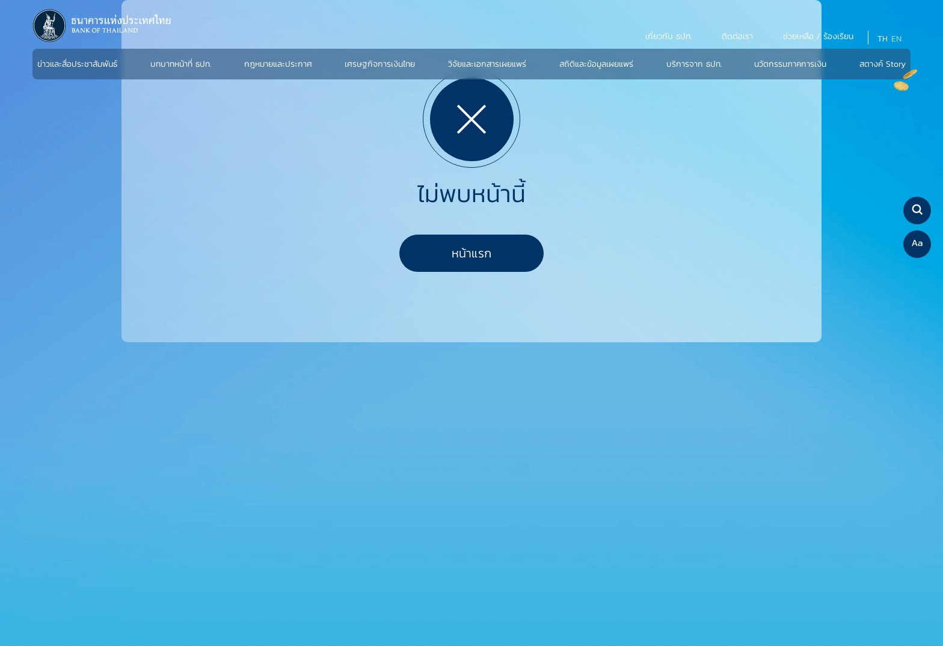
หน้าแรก (471, 253)
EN (896, 38)
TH (882, 38)
